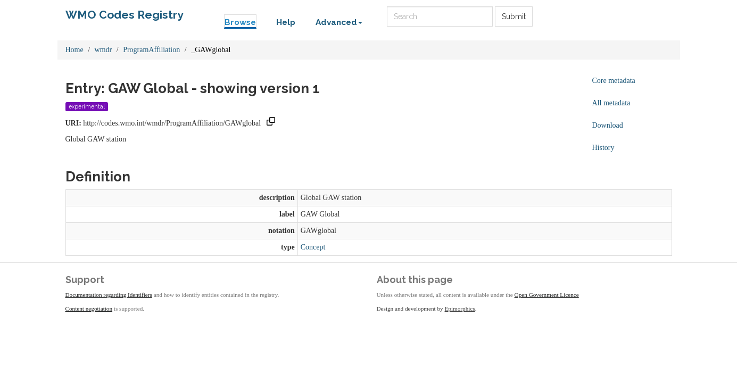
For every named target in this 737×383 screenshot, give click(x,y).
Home (74, 50)
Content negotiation (89, 308)
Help (285, 22)
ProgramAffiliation (151, 50)
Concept (313, 247)
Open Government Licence (547, 295)
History (603, 148)
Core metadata (613, 81)
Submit (514, 16)
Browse (240, 22)
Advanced (339, 22)
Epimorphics (460, 308)
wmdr (103, 50)
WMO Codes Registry (124, 14)
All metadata (611, 103)
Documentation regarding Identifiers (108, 295)
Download (607, 125)
